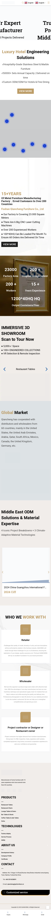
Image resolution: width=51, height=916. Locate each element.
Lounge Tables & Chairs (8, 811)
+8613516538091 (10, 879)
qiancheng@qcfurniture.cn (15, 884)
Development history (7, 852)
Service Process (6, 837)
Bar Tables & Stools (7, 814)
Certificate (4, 859)
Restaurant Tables (7, 805)
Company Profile (6, 856)
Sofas (3, 821)
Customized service (15, 892)
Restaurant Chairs (6, 808)
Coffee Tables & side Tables (10, 818)
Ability (3, 840)
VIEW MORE (25, 91)
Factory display (6, 833)
